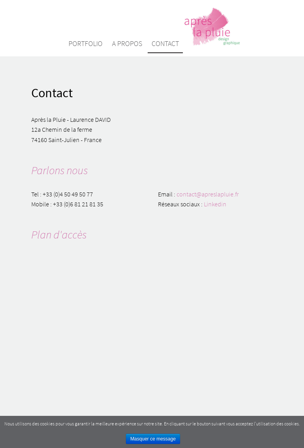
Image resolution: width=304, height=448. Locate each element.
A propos (127, 43)
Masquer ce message (153, 439)
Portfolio (85, 43)
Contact (165, 43)
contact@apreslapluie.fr (208, 194)
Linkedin (215, 204)
